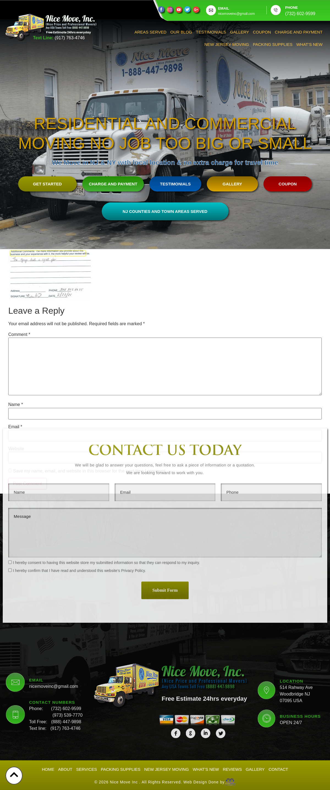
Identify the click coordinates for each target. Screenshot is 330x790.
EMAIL (223, 8)
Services (86, 769)
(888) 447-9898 (66, 673)
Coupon (262, 32)
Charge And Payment (299, 32)
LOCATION (291, 632)
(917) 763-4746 (70, 37)
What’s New (309, 44)
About (65, 769)
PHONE (291, 7)
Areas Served (150, 32)
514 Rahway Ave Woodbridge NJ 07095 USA (296, 645)
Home (48, 769)
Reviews (232, 769)
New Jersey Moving (226, 44)
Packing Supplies (273, 44)
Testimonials (211, 32)
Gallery (239, 32)
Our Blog (181, 32)
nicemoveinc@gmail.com (53, 637)
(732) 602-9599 (66, 659)
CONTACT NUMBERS (52, 653)
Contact (278, 769)
